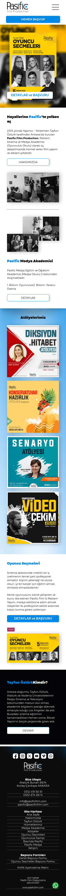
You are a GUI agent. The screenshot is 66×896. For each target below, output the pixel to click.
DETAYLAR (28, 310)
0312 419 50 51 (33, 792)
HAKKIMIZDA (28, 174)
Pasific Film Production (17, 7)
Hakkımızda (33, 818)
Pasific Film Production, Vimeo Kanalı (43, 756)
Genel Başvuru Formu (33, 858)
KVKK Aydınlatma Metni (33, 867)
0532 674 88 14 (33, 795)
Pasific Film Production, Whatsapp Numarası (50, 756)
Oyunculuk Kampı (33, 838)
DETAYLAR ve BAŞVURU (30, 95)
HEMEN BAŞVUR (33, 19)
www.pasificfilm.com (33, 887)
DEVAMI (28, 730)
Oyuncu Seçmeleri (33, 834)
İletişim (33, 848)
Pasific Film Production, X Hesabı (29, 756)
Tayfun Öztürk (33, 821)
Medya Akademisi (33, 828)
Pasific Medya (33, 845)
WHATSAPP (55, 885)
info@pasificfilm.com (33, 801)
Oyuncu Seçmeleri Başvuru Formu (33, 861)
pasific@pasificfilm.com (33, 804)
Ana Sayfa (33, 814)
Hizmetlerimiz (33, 824)
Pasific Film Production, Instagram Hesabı (22, 756)
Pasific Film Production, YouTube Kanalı (36, 756)
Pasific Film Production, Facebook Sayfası (15, 756)
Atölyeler (33, 831)
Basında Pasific (33, 841)
